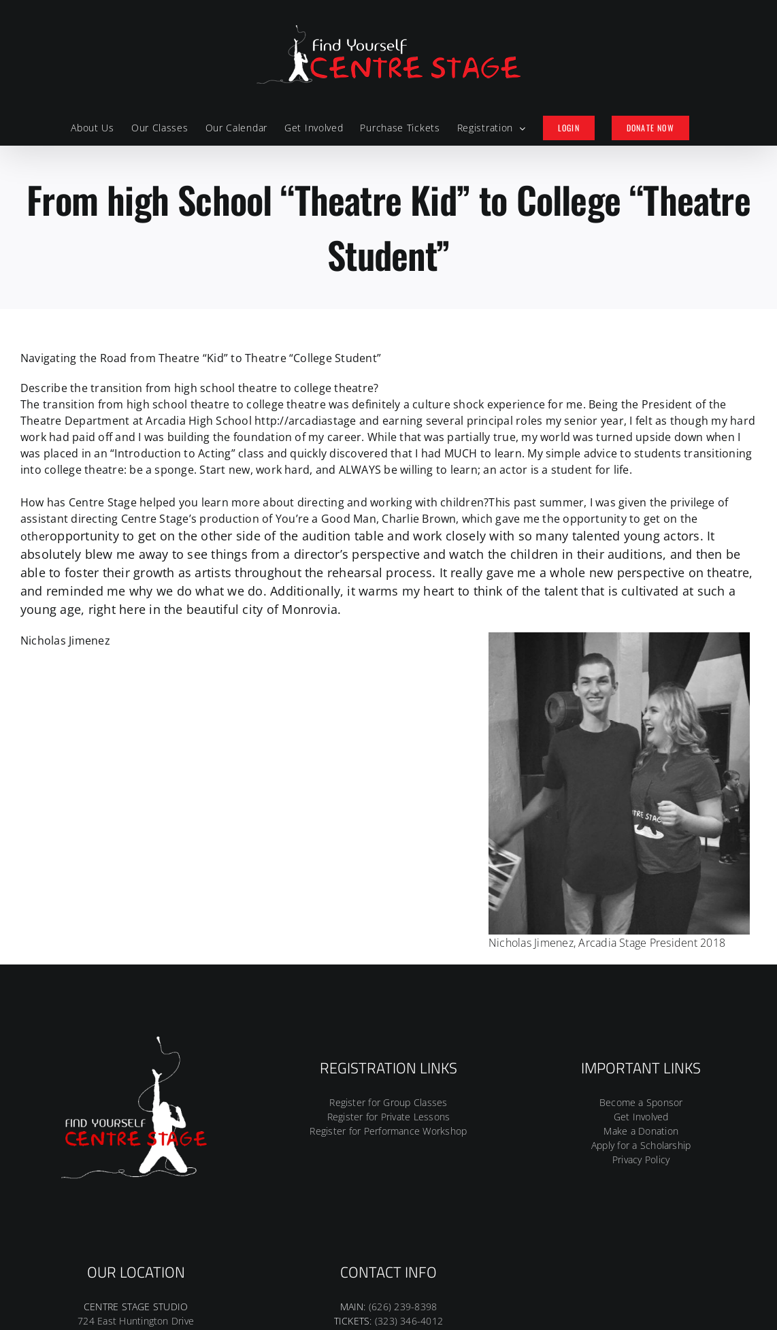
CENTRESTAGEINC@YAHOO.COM (388, 1181)
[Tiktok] (409, 1231)
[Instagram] (388, 1231)
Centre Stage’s (159, 518)
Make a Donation (641, 968)
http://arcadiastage (305, 420)
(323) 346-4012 (409, 1158)
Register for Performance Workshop (388, 968)
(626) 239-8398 (403, 1143)
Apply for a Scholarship (641, 982)
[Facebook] (366, 1231)
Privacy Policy (640, 996)
